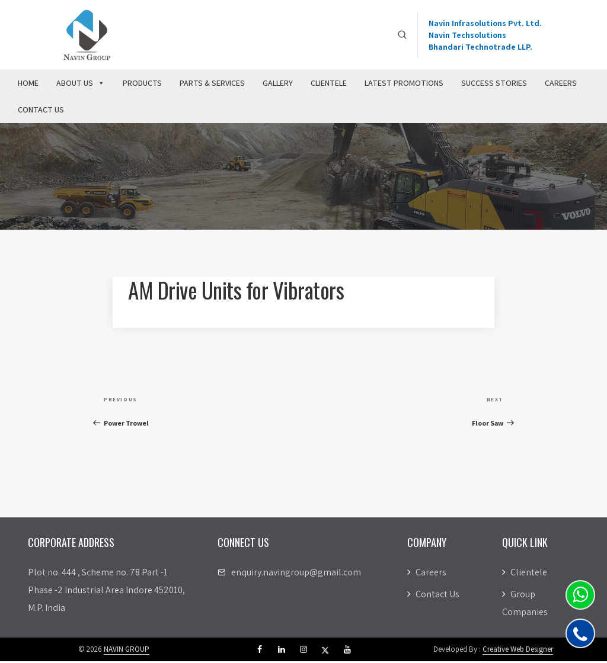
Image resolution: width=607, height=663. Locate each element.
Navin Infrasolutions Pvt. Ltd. (485, 23)
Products (142, 84)
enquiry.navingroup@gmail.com (296, 574)
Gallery (278, 84)
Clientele (329, 84)
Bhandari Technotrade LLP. (480, 47)
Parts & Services (212, 84)
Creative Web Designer (518, 651)
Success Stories (494, 84)
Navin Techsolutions (467, 35)
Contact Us (41, 111)
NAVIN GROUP (126, 651)
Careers (561, 84)
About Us (80, 84)
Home (28, 84)
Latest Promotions (404, 84)
